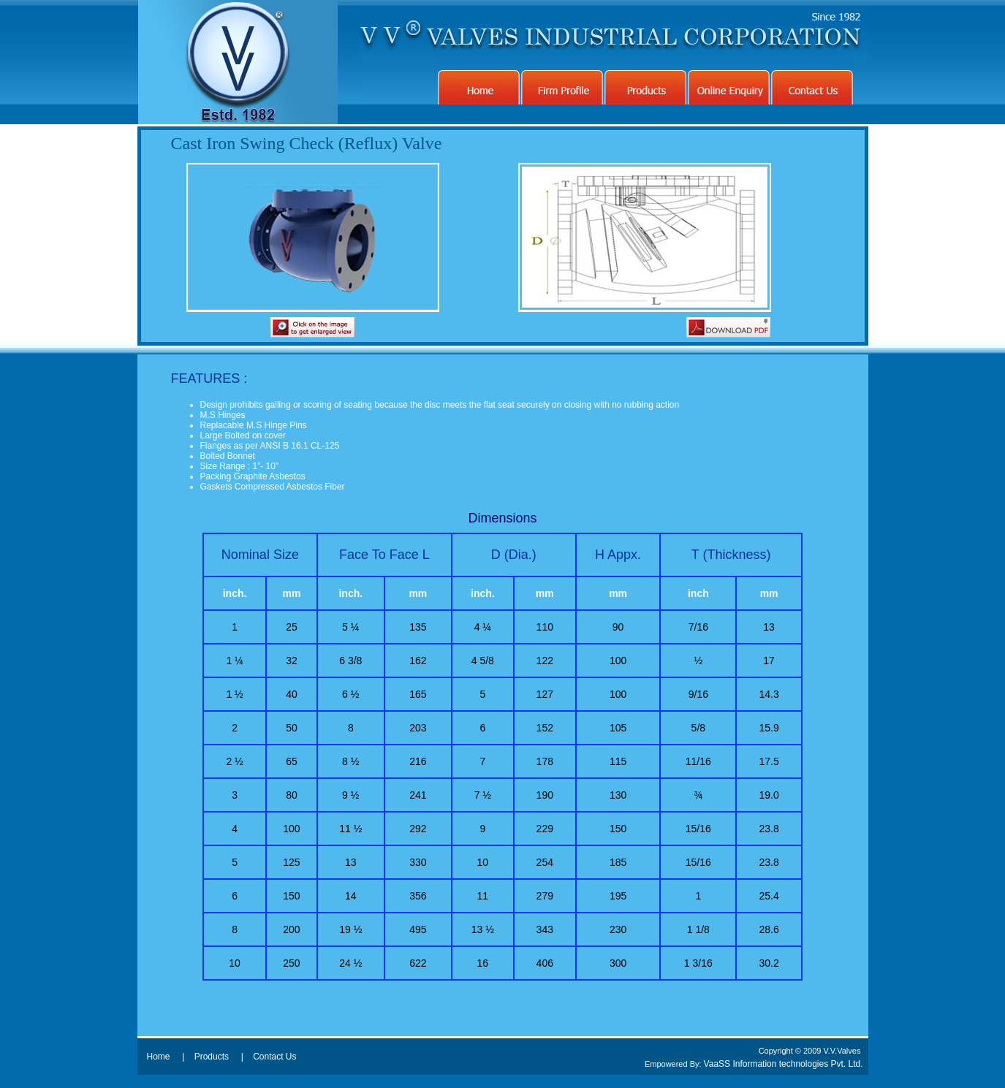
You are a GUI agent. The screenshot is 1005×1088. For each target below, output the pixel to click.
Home (158, 1056)
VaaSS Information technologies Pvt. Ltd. (783, 1064)
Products (211, 1056)
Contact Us (274, 1056)
